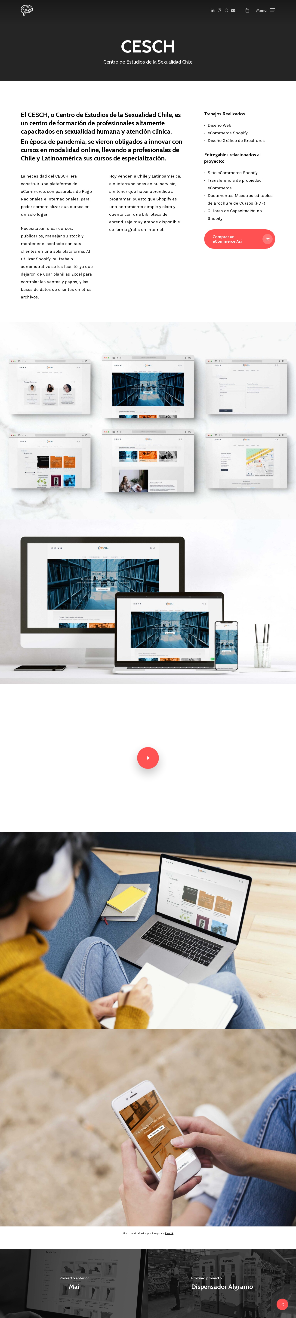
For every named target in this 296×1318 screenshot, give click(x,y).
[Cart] (247, 10)
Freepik (169, 1233)
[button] (265, 10)
